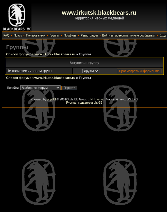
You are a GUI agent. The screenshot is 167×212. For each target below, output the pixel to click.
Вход (162, 35)
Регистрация (89, 35)
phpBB (51, 99)
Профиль (70, 35)
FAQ (6, 35)
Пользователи (35, 35)
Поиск (18, 35)
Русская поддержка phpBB (84, 102)
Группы (54, 35)
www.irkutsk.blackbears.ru (99, 12)
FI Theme (97, 99)
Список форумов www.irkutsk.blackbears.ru (40, 54)
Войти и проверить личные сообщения (128, 35)
